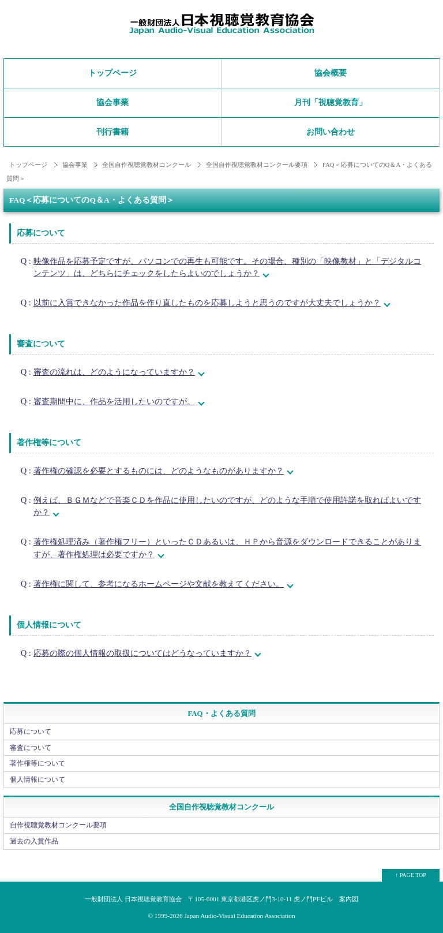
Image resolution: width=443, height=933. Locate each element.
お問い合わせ (330, 132)
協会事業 (112, 102)
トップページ (112, 73)
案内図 (348, 898)
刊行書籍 (112, 132)
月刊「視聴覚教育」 (330, 102)
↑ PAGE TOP (410, 875)
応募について (30, 731)
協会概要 (330, 73)
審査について (30, 748)
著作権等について (37, 763)
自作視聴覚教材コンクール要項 (58, 825)
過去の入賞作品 (34, 841)
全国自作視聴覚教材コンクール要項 (256, 164)
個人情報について (37, 779)
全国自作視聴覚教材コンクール (146, 164)
